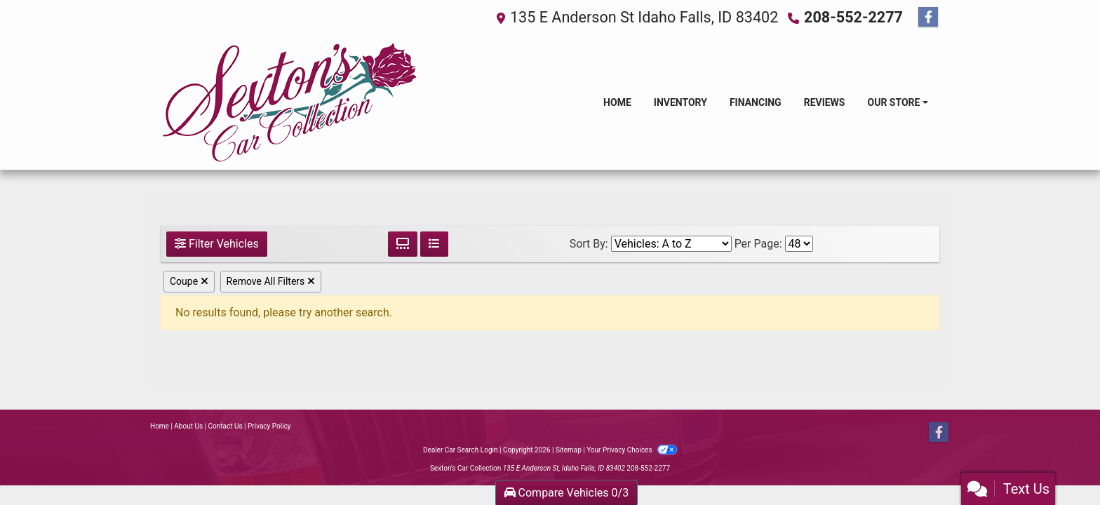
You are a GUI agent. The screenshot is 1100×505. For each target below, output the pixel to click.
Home (159, 426)
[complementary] (1058, 463)
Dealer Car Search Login (460, 450)
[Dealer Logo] (290, 102)
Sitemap (569, 450)
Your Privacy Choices (631, 450)
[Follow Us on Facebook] (928, 17)
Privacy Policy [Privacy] (269, 426)
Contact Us (225, 426)
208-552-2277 (853, 17)
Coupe (189, 281)
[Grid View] (402, 244)
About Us (188, 426)
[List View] (434, 244)
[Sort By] (671, 244)
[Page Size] (799, 244)
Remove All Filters (271, 281)
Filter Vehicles (217, 243)
